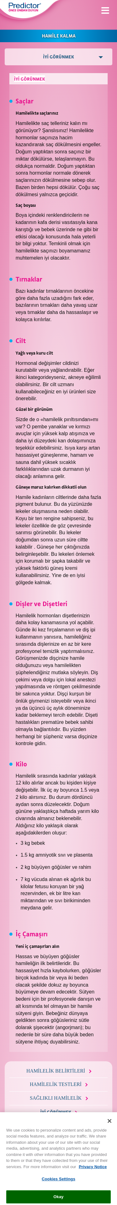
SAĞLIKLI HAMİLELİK (55, 1098)
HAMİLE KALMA (59, 35)
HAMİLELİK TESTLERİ (56, 1084)
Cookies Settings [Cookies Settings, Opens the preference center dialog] (59, 1183)
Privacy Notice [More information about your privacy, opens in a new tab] (93, 1170)
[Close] (109, 1125)
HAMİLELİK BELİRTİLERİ (55, 1070)
